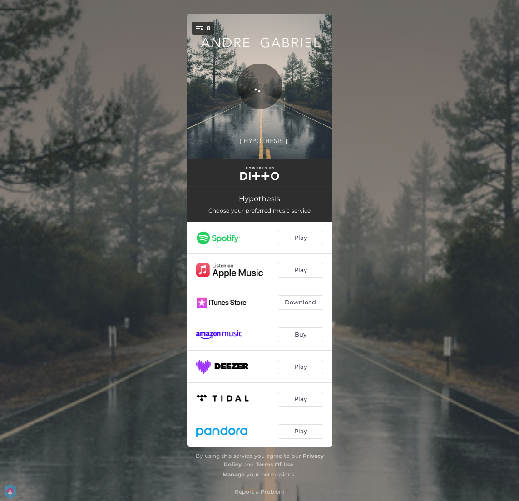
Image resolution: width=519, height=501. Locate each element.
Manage (233, 474)
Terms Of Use (275, 464)
